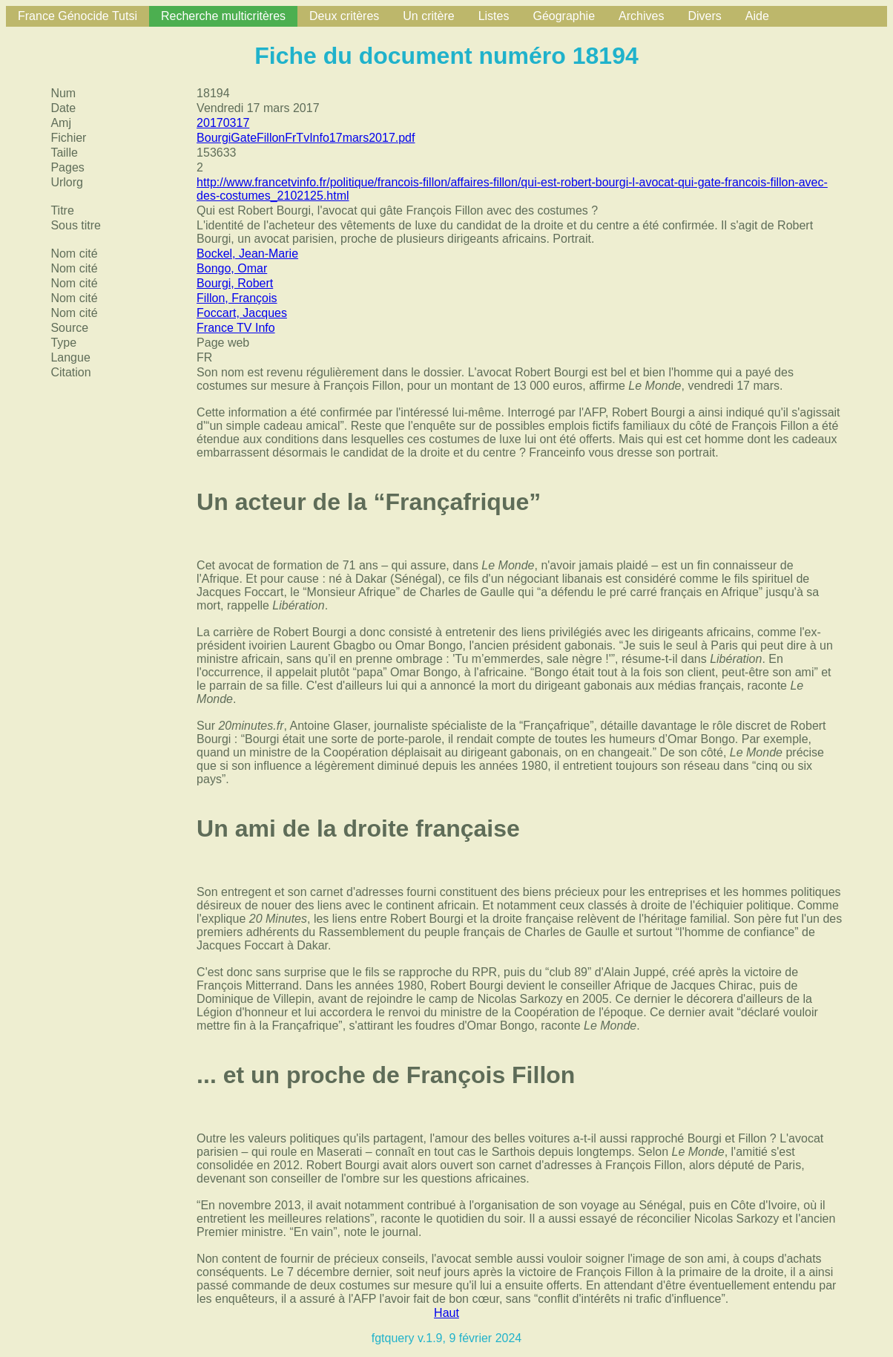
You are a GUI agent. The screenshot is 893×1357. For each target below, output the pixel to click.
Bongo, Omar (232, 268)
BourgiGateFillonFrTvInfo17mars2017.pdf (306, 137)
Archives (641, 16)
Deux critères (344, 16)
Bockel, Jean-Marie (247, 253)
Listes (494, 16)
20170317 (223, 123)
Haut (446, 1313)
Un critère (428, 16)
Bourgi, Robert (235, 283)
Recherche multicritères (223, 16)
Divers (704, 16)
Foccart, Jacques (242, 313)
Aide (757, 16)
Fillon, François (237, 298)
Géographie (564, 16)
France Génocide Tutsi (77, 16)
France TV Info (236, 327)
